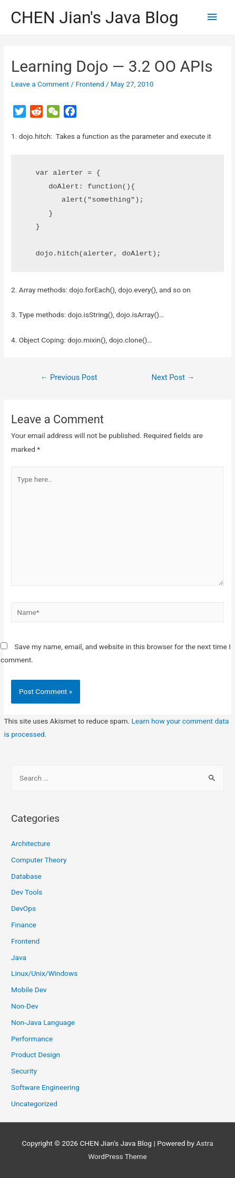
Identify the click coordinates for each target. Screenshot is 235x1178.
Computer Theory (38, 860)
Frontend (89, 84)
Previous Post (69, 377)
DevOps (23, 908)
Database (26, 876)
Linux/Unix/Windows (44, 973)
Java (18, 957)
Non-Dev (24, 1006)
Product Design (35, 1054)
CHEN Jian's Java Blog (95, 17)
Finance (23, 924)
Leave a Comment (40, 84)
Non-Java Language (43, 1022)
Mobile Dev (28, 989)
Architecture (30, 843)
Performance (32, 1038)
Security (24, 1071)
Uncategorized (34, 1103)
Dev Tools (26, 892)
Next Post (173, 377)
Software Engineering (45, 1087)
